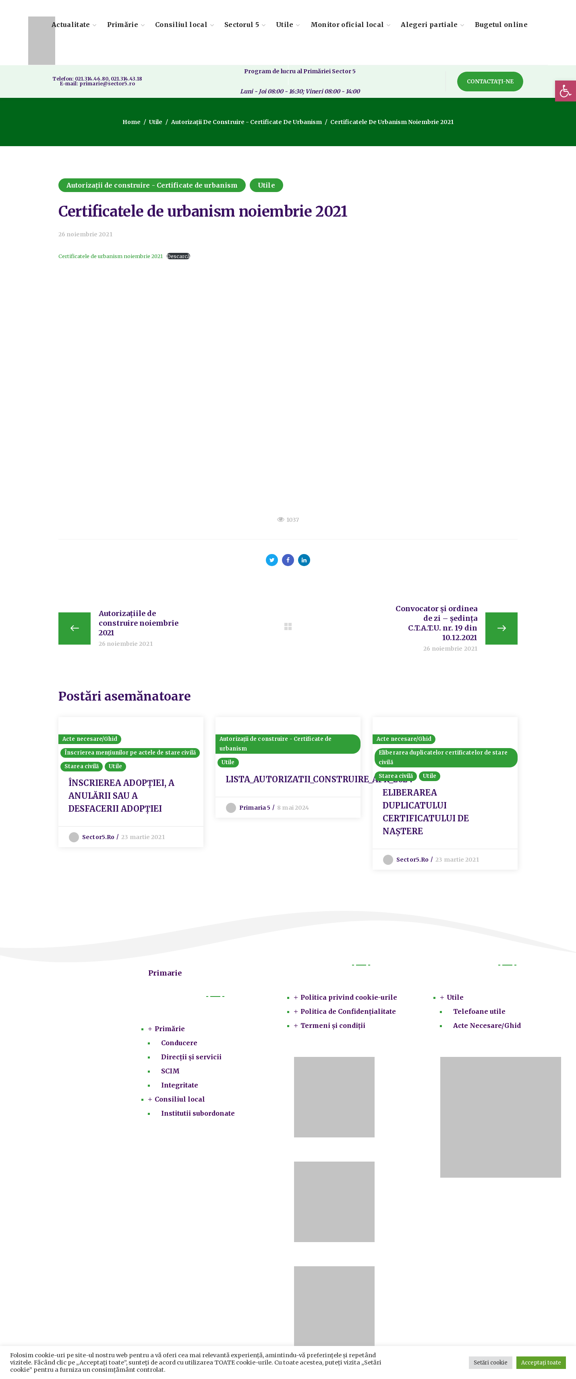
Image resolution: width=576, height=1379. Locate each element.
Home (132, 122)
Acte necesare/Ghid (89, 739)
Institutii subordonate (198, 1113)
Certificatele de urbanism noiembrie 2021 (110, 256)
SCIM (170, 1071)
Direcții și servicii (191, 1057)
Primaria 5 (254, 807)
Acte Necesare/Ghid (487, 1025)
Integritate (179, 1085)
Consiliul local (180, 1099)
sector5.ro (98, 837)
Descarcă (178, 256)
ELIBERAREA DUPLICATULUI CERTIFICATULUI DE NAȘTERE (426, 812)
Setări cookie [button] (491, 1362)
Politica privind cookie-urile (348, 997)
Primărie (170, 1029)
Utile (156, 122)
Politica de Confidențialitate (348, 1011)
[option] (130, 782)
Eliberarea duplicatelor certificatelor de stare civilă (443, 757)
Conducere (179, 1043)
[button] (565, 91)
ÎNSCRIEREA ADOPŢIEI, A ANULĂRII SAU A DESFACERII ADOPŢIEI (121, 796)
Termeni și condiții (332, 1025)
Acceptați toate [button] (541, 1362)
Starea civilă (81, 766)
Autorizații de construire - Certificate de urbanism (246, 122)
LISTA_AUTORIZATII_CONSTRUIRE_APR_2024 (319, 779)
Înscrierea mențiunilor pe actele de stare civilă (130, 752)
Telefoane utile (479, 1011)
